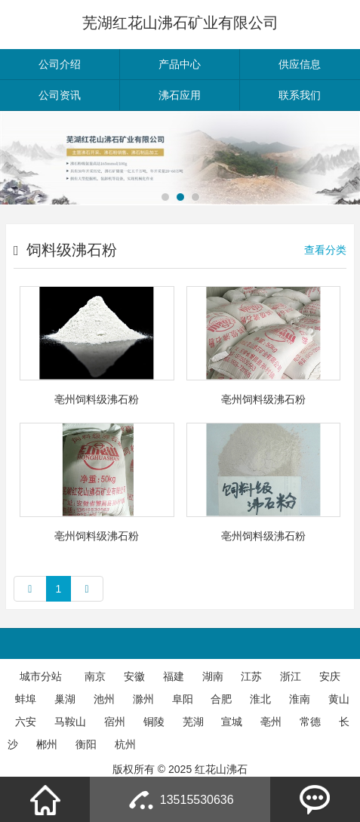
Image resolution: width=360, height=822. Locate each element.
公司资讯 (59, 95)
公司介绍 (59, 64)
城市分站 (41, 676)
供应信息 (299, 64)
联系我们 (299, 95)
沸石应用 (179, 95)
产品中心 (179, 64)
